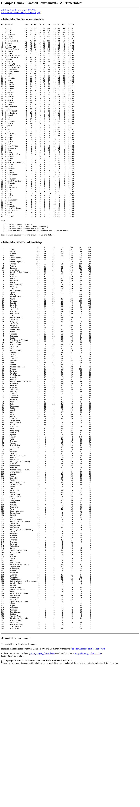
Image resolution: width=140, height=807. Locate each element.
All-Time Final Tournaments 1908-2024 (18, 10)
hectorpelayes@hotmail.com (42, 773)
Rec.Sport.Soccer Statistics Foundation (88, 768)
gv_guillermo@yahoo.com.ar (88, 773)
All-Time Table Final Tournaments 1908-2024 (22, 19)
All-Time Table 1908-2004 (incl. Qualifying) (20, 12)
